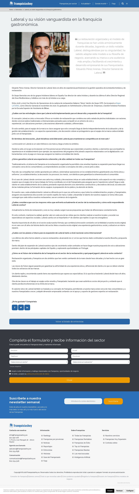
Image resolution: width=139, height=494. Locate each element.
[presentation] (80, 410)
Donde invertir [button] (100, 4)
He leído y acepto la (30, 374)
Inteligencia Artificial (81, 457)
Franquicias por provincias (52, 439)
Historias (45, 454)
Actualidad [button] (85, 4)
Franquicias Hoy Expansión (114, 439)
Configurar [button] (130, 491)
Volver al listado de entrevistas (70, 321)
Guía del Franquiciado (50, 457)
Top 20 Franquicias (80, 446)
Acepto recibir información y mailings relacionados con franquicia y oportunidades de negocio (45, 371)
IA (127, 4)
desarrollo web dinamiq (124, 482)
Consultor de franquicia (18, 476)
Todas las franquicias (81, 436)
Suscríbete (113, 401)
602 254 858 (14, 451)
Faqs (114, 4)
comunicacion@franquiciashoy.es (22, 459)
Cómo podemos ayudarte (71, 476)
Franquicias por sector (68, 4)
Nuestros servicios (111, 436)
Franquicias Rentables (82, 439)
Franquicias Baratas (81, 450)
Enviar (69, 380)
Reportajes (46, 446)
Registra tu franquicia (89, 476)
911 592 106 (14, 438)
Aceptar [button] (110, 491)
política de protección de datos (37, 374)
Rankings (46, 436)
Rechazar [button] (119, 491)
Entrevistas (46, 450)
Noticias (45, 443)
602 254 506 (14, 461)
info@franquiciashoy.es (18, 435)
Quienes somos (33, 476)
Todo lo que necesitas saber (51, 476)
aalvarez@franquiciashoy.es (20, 449)
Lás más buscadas (80, 454)
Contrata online (110, 443)
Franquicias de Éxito (81, 443)
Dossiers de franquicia (106, 476)
